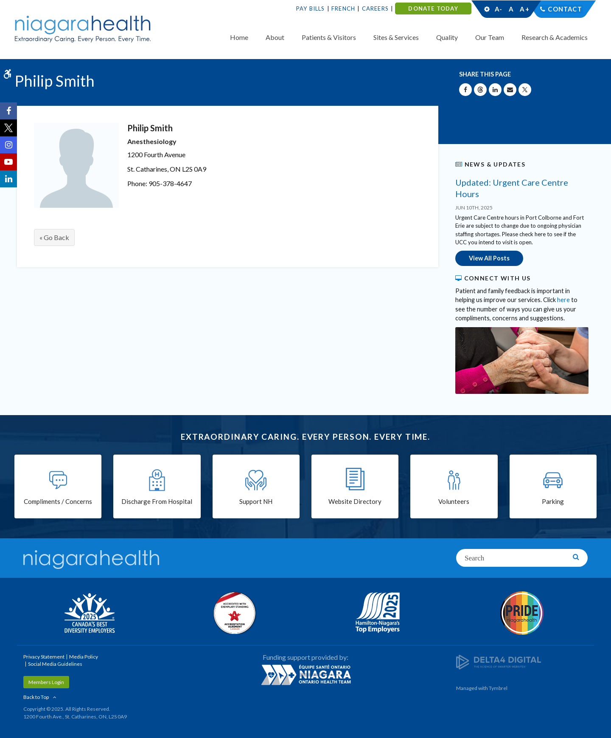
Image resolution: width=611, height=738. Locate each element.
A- (498, 9)
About (275, 37)
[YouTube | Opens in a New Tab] (8, 161)
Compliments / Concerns (58, 502)
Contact (565, 9)
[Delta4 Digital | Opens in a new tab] (498, 661)
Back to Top (36, 696)
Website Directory (354, 502)
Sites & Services (396, 37)
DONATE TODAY (433, 8)
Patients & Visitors (329, 37)
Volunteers (453, 502)
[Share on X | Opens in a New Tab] (525, 89)
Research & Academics (554, 37)
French (343, 8)
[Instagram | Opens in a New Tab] (8, 144)
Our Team (489, 37)
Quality (447, 37)
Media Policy (83, 656)
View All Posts (489, 258)
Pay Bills (310, 8)
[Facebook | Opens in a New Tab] (8, 110)
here (563, 299)
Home (239, 37)
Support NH (255, 502)
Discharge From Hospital (156, 502)
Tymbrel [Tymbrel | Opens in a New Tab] (498, 687)
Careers (375, 8)
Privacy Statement (43, 656)
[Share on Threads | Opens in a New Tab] (480, 89)
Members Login (46, 682)
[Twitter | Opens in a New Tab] (8, 127)
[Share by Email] (510, 89)
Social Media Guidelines (55, 663)
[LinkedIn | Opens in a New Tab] (8, 178)
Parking (553, 502)
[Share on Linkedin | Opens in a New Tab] (495, 89)
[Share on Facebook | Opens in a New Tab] (465, 89)
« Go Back (54, 237)
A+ (524, 9)
